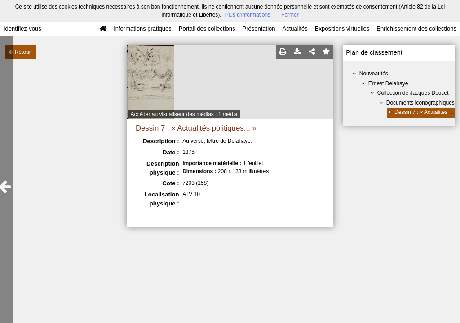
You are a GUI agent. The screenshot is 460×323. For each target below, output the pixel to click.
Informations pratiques (143, 28)
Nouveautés (373, 73)
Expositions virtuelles (342, 28)
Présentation (258, 28)
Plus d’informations (247, 15)
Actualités (294, 28)
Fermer (290, 15)
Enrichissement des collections (416, 28)
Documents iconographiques (420, 103)
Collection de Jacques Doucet (413, 93)
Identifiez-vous (22, 28)
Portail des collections (207, 28)
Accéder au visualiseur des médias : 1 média (183, 114)
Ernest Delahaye (388, 83)
